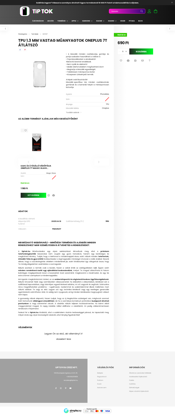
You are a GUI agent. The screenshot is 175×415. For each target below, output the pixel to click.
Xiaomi (99, 21)
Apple (74, 21)
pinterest (65, 388)
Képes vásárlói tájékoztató (139, 391)
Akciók (50, 21)
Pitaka (132, 21)
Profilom (100, 380)
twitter (75, 388)
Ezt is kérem (33, 195)
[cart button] (155, 11)
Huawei (111, 21)
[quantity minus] (119, 51)
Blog (140, 21)
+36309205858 (72, 377)
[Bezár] (172, 2)
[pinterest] (25, 50)
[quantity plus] (126, 51)
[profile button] (149, 11)
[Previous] (25, 162)
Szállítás (132, 384)
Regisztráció (101, 377)
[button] (121, 60)
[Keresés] (127, 11)
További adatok (72, 112)
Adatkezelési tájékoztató (138, 377)
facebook (55, 388)
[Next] (101, 162)
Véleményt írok (63, 339)
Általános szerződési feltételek (140, 373)
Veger (122, 21)
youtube (70, 388)
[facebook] (20, 50)
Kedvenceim (101, 387)
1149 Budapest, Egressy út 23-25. (66, 373)
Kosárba (141, 51)
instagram (60, 388)
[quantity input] (122, 51)
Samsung (86, 21)
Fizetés (131, 380)
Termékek (61, 21)
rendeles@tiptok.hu (71, 380)
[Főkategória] (22, 34)
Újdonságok (38, 21)
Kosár (99, 384)
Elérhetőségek (134, 387)
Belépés (100, 373)
